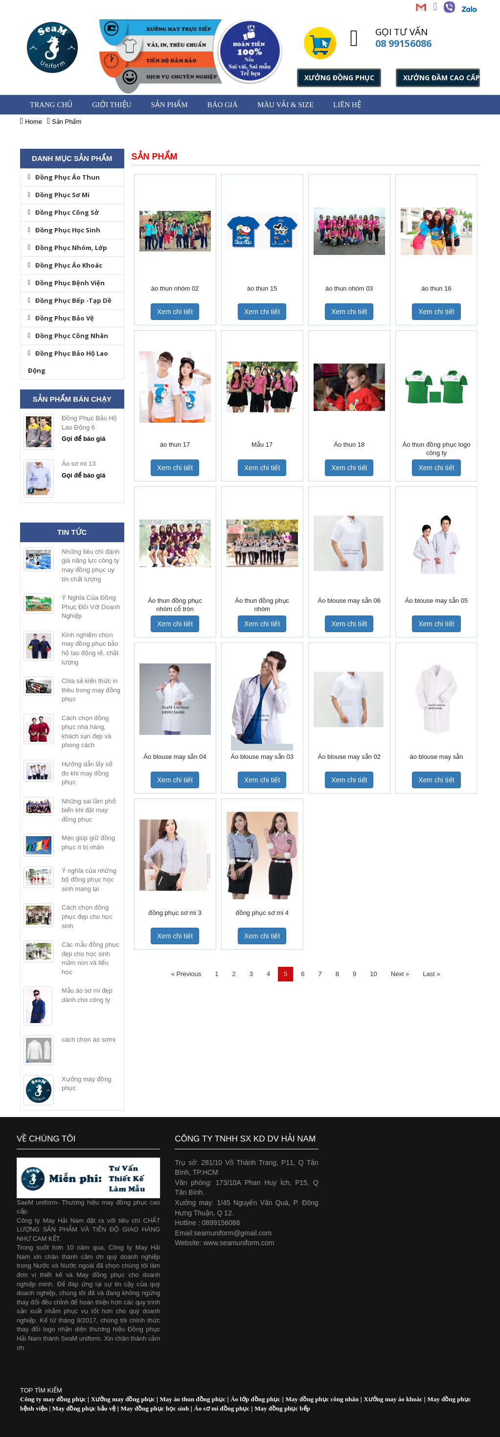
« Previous (186, 974)
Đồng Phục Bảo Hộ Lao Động (68, 362)
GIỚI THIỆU (111, 105)
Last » (431, 974)
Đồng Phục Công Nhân (68, 335)
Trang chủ (51, 105)
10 (373, 974)
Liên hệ (347, 105)
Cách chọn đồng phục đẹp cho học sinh (87, 916)
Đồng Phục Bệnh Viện (66, 282)
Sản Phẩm (169, 105)
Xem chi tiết (175, 312)
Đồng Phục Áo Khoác (65, 265)
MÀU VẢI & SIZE (285, 105)
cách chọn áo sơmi (88, 1039)
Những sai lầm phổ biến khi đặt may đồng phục (89, 810)
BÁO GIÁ (222, 105)
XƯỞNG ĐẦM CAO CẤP (441, 77)
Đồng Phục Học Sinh (64, 230)
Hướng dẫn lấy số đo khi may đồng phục (87, 773)
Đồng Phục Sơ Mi (59, 194)
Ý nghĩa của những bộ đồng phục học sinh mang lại (89, 879)
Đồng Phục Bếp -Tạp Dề (70, 300)
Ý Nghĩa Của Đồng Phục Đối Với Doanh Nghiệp (91, 606)
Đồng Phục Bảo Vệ (61, 318)
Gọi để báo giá (83, 438)
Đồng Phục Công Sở (63, 212)
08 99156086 (403, 43)
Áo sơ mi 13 (78, 463)
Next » (400, 974)
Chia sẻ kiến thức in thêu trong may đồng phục (91, 690)
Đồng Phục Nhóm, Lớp (67, 247)
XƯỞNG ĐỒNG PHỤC (339, 77)
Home (31, 121)
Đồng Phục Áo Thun (64, 177)
